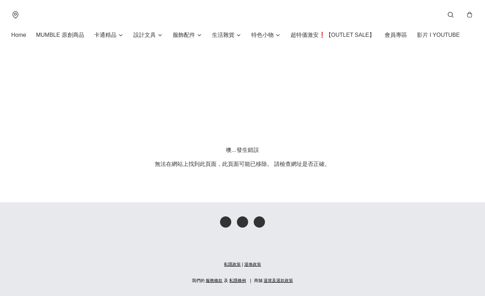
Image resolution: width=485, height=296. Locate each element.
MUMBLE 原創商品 (60, 35)
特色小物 (262, 35)
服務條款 (214, 280)
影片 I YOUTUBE (438, 35)
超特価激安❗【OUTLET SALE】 (333, 35)
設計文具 (144, 35)
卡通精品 (105, 35)
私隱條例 (237, 280)
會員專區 (396, 35)
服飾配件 (184, 35)
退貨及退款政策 (278, 280)
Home (18, 35)
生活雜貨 (223, 35)
